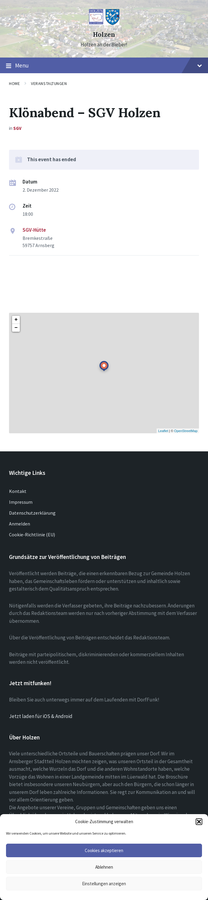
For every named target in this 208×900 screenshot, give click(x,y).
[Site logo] (104, 23)
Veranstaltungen (49, 83)
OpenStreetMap (185, 431)
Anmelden (19, 524)
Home (14, 83)
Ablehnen (104, 867)
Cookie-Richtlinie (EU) (32, 535)
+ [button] (16, 319)
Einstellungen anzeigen (104, 883)
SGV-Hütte (34, 230)
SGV (17, 128)
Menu (104, 66)
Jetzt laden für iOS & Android (40, 716)
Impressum (20, 502)
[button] (199, 822)
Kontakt (17, 491)
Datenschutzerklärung (32, 513)
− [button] (16, 327)
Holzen (104, 34)
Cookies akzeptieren (104, 850)
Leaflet (163, 431)
